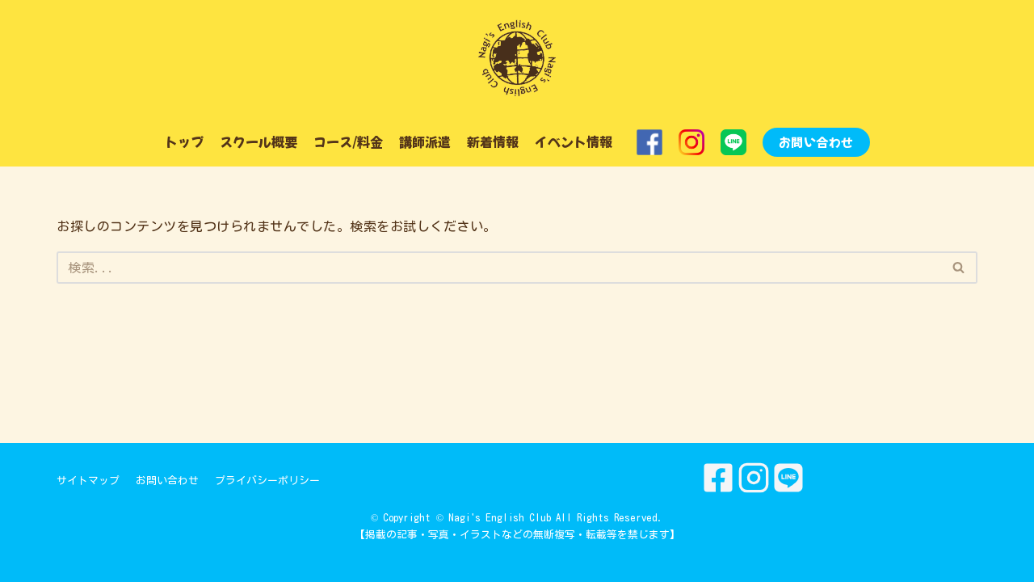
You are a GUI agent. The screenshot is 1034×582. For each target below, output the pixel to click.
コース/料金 (348, 141)
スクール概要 (258, 141)
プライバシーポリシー (267, 480)
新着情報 (493, 141)
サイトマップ (88, 480)
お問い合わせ (816, 141)
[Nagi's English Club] (517, 59)
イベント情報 (573, 141)
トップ (184, 141)
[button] (958, 267)
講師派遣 (425, 141)
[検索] (499, 267)
